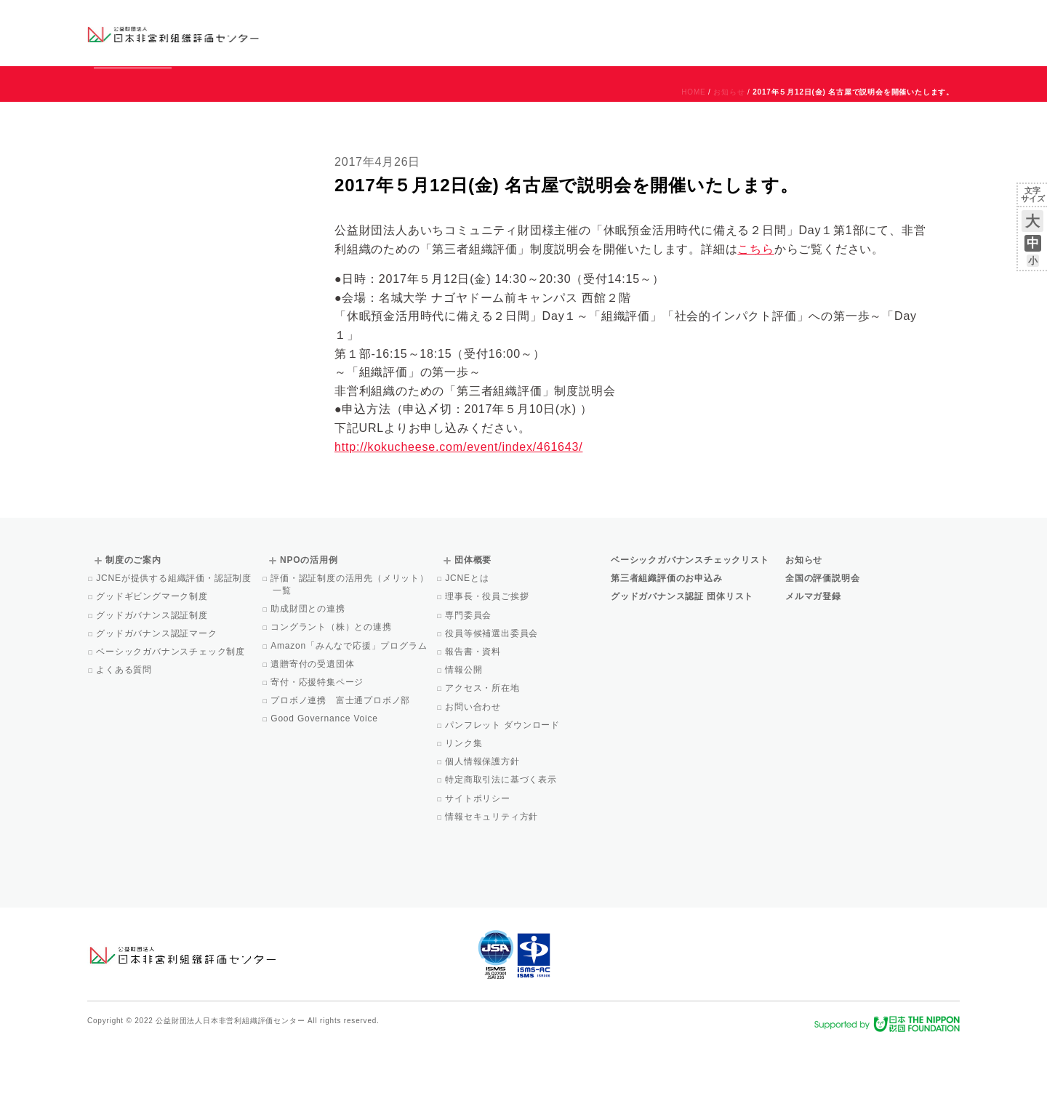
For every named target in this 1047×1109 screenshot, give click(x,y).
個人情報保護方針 (483, 827)
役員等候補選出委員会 (492, 699)
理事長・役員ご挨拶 (488, 662)
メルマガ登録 (813, 662)
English (946, 20)
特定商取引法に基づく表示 (502, 846)
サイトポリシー (478, 865)
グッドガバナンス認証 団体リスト (682, 662)
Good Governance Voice (325, 785)
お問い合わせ (901, 20)
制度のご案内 (599, 32)
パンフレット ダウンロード (503, 791)
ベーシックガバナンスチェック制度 (171, 718)
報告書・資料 (474, 718)
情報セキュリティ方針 (492, 883)
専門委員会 (469, 681)
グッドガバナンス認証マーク (157, 699)
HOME (693, 158)
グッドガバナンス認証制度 (153, 681)
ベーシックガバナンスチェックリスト (477, 32)
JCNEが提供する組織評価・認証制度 (175, 644)
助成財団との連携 (309, 675)
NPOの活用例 (704, 32)
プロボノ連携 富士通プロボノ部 (341, 766)
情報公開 (464, 736)
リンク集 (464, 809)
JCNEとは (468, 644)
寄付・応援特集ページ (318, 748)
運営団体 (852, 20)
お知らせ (812, 20)
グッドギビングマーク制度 (153, 662)
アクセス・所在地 (483, 754)
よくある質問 (125, 736)
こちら (755, 315)
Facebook (790, 43)
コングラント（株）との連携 (332, 693)
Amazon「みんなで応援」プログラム (350, 712)
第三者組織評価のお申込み (667, 644)
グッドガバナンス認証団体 (344, 32)
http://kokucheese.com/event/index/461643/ (458, 513)
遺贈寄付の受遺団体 (313, 730)
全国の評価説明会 (822, 644)
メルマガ (827, 44)
